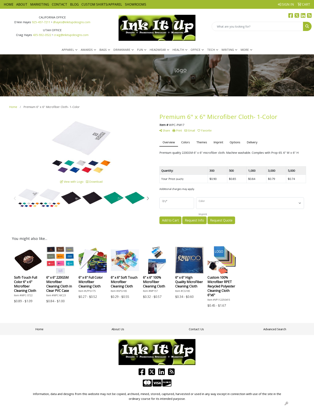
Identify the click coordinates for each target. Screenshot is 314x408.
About (21, 4)
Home (8, 4)
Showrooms (135, 4)
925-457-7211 (41, 22)
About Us (118, 329)
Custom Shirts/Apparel (102, 4)
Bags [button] (103, 50)
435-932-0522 (42, 35)
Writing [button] (227, 50)
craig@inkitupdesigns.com (71, 35)
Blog (74, 4)
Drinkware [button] (121, 50)
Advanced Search (274, 329)
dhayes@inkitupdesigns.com (71, 22)
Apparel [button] (68, 50)
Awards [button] (87, 50)
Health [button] (178, 50)
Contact (59, 4)
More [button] (245, 50)
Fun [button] (140, 50)
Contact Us (196, 329)
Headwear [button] (158, 50)
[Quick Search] (257, 26)
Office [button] (195, 50)
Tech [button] (211, 50)
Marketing (39, 4)
